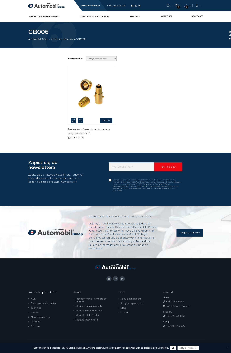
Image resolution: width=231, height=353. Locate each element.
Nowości (166, 16)
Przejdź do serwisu (189, 232)
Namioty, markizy (40, 317)
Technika (36, 308)
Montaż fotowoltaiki (87, 319)
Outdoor (36, 321)
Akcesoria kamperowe (43, 16)
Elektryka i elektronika (43, 303)
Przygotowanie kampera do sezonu (91, 300)
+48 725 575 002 (175, 316)
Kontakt (197, 16)
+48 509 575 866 (175, 325)
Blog (123, 308)
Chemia (35, 326)
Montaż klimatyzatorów (89, 310)
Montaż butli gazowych (89, 306)
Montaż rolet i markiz (87, 315)
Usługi (134, 16)
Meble (34, 312)
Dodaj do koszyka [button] (73, 120)
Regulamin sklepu (130, 298)
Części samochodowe (94, 16)
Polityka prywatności (131, 303)
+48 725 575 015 (116, 5)
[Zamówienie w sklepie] (101, 58)
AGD (33, 298)
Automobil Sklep (38, 39)
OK (173, 348)
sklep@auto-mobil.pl (178, 306)
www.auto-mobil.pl (90, 6)
